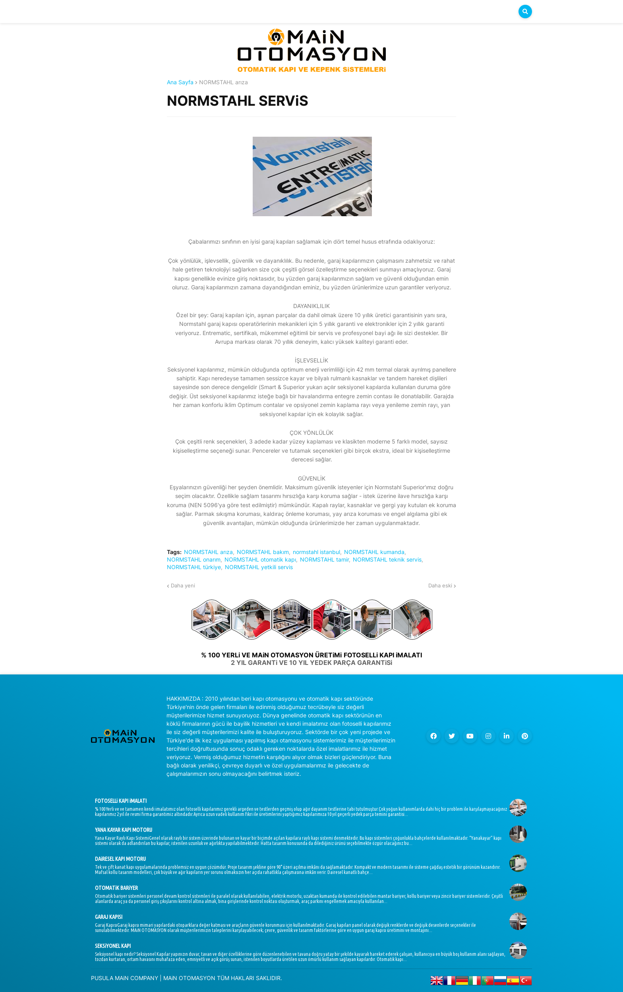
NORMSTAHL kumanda (374, 552)
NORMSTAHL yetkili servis (259, 567)
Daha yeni (183, 585)
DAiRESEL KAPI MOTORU (120, 859)
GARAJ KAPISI (108, 917)
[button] (525, 11)
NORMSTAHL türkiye (194, 567)
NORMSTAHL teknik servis (387, 559)
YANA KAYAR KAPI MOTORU (123, 830)
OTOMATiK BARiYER (116, 888)
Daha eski (440, 585)
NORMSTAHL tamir (324, 559)
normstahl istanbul (316, 552)
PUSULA (102, 978)
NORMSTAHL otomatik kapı (260, 559)
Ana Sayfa (180, 82)
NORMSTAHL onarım (194, 559)
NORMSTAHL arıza (223, 82)
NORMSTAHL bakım (263, 552)
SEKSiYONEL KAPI (113, 946)
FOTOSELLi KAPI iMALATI (121, 801)
